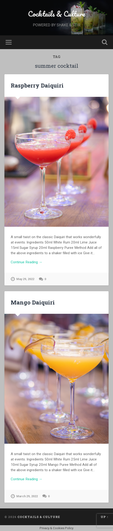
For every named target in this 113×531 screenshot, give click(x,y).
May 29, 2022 (25, 279)
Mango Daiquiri (33, 302)
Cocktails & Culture (56, 14)
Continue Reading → (26, 262)
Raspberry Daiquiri (37, 85)
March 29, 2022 (27, 496)
